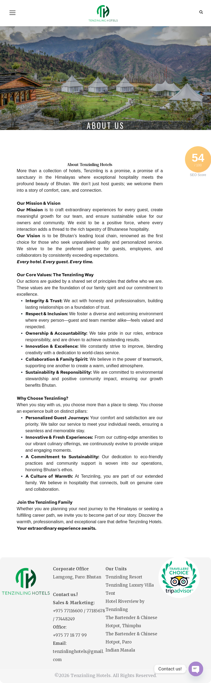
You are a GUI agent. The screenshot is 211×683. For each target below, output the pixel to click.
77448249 (65, 619)
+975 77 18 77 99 (70, 635)
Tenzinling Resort (124, 577)
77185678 (96, 610)
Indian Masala (120, 650)
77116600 (74, 610)
